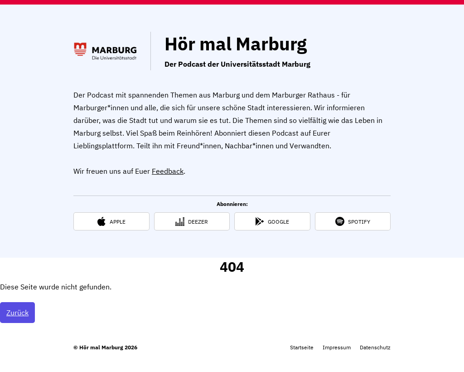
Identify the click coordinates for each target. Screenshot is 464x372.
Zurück (17, 312)
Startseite (302, 347)
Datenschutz (375, 347)
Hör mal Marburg (235, 43)
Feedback (168, 171)
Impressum (337, 347)
